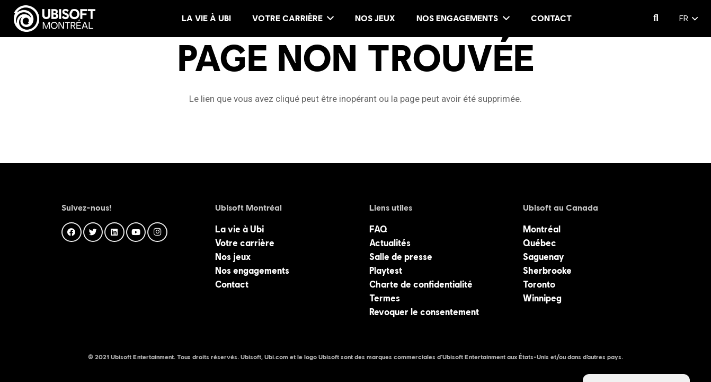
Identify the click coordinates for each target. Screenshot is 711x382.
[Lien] (54, 18)
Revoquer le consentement (424, 312)
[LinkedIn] (114, 232)
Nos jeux (233, 256)
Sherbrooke (547, 270)
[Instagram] (157, 232)
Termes (384, 298)
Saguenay (543, 256)
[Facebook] (71, 232)
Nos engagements (252, 270)
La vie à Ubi (239, 229)
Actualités (390, 243)
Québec (539, 243)
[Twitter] (93, 232)
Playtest (385, 270)
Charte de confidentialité (421, 284)
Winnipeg (542, 298)
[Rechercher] (655, 18)
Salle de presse (400, 256)
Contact (231, 284)
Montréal (542, 229)
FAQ (378, 229)
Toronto (539, 284)
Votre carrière (244, 243)
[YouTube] (136, 232)
